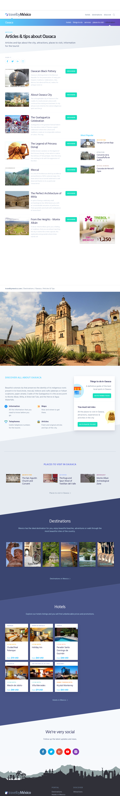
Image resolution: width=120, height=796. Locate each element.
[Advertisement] (97, 193)
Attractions (77, 791)
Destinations (28, 288)
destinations (97, 14)
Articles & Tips (49, 288)
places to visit (98, 22)
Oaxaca (9, 22)
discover (107, 14)
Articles (9, 32)
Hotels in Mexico (58, 794)
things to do (77, 22)
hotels (87, 14)
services (87, 22)
